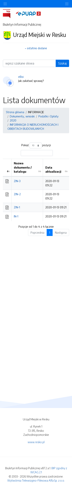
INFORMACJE (36, 112)
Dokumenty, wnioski (22, 116)
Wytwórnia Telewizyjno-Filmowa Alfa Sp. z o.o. (36, 480)
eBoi (21, 76)
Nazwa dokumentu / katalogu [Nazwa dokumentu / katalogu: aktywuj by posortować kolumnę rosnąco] (23, 167)
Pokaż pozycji (36, 145)
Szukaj (62, 63)
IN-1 (16, 216)
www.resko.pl (36, 442)
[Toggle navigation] (67, 4)
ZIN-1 (17, 207)
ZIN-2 (17, 194)
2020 (13, 120)
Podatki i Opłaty (48, 116)
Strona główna (15, 112)
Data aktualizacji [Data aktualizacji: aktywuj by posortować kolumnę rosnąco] (53, 169)
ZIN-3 (17, 181)
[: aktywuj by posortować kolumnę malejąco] (7, 167)
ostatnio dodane (37, 48)
